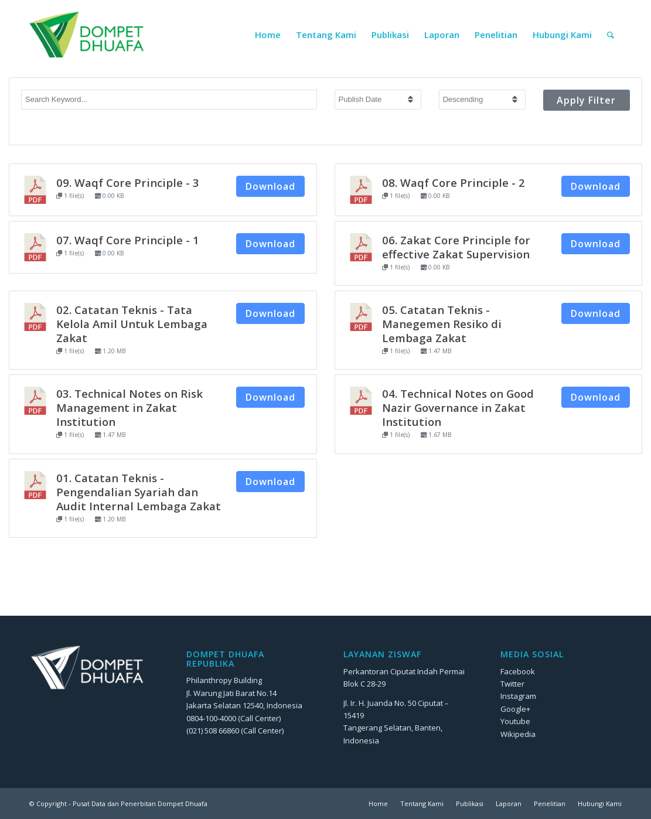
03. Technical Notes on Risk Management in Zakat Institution (129, 407)
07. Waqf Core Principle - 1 (127, 240)
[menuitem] (267, 34)
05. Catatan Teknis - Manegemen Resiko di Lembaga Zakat (442, 323)
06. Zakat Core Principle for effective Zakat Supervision (456, 247)
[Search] (610, 34)
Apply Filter (586, 100)
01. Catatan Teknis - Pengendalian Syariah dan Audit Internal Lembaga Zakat (138, 491)
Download (270, 186)
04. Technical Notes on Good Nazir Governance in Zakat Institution (458, 407)
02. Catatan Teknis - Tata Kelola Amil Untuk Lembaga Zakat (131, 323)
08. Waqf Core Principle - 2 (453, 182)
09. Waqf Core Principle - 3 (127, 182)
